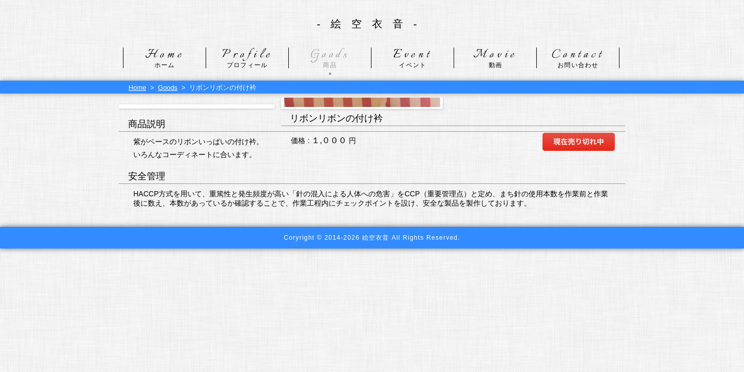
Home (164, 58)
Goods (330, 58)
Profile (247, 58)
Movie (495, 58)
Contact (578, 58)
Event (412, 58)
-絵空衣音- (372, 23)
